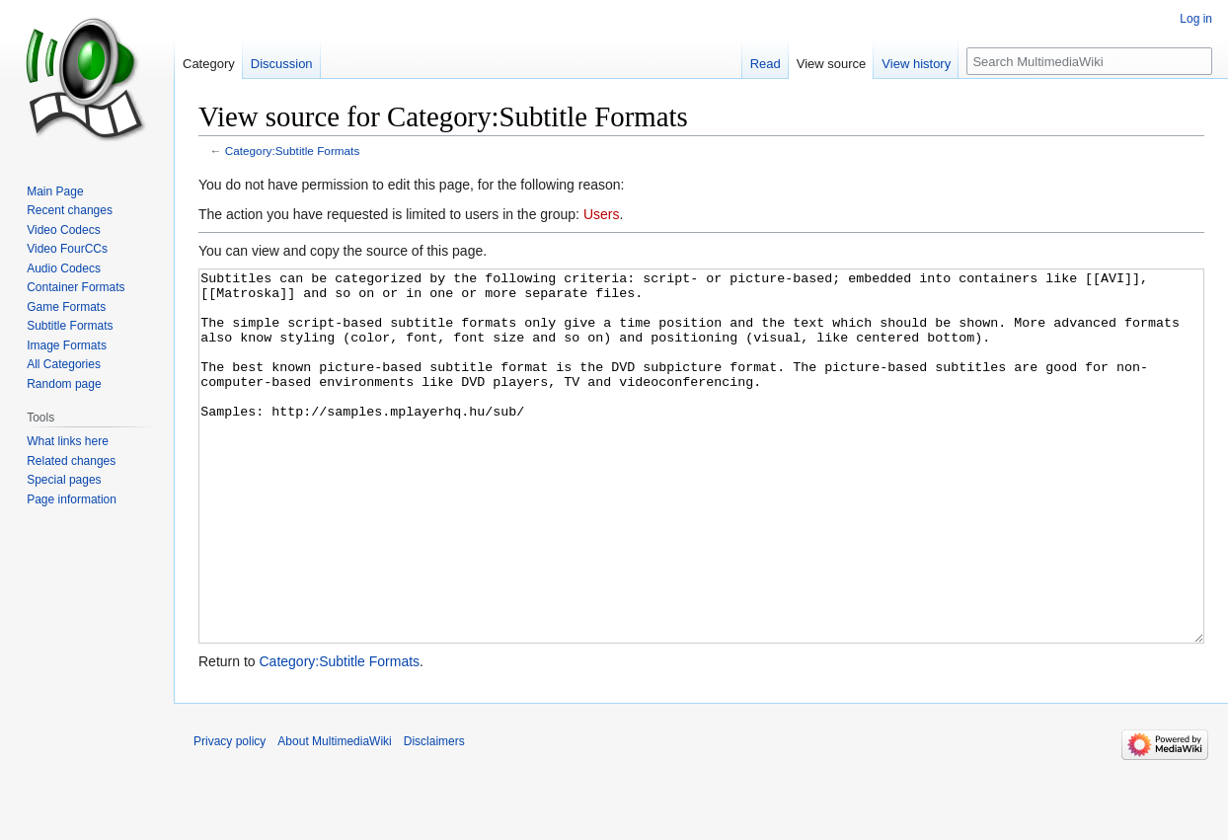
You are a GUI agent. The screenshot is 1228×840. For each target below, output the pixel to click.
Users (601, 214)
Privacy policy (229, 815)
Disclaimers (434, 815)
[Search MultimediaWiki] (1089, 61)
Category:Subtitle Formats (292, 150)
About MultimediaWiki (334, 815)
